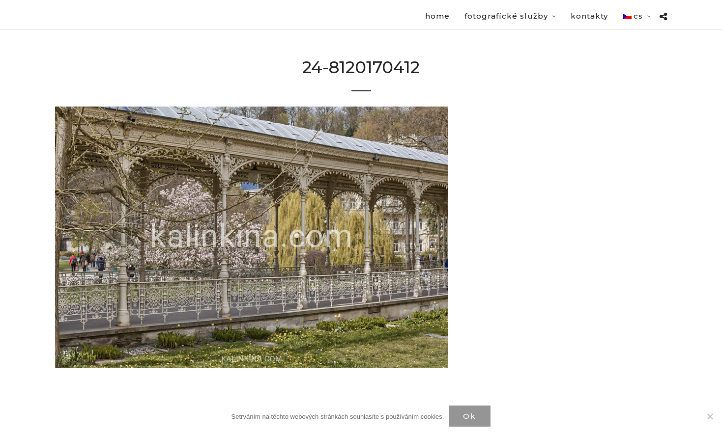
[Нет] (710, 416)
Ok (469, 416)
